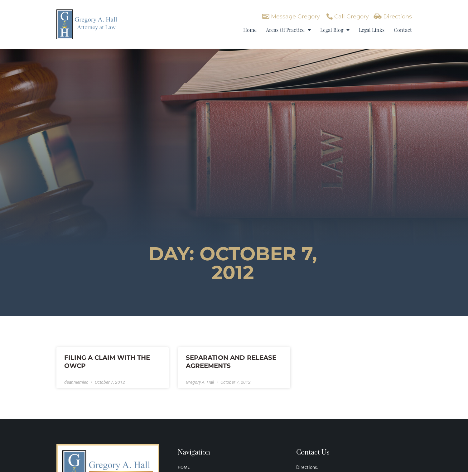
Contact (403, 29)
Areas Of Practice (288, 30)
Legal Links (371, 29)
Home (250, 29)
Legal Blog (335, 30)
